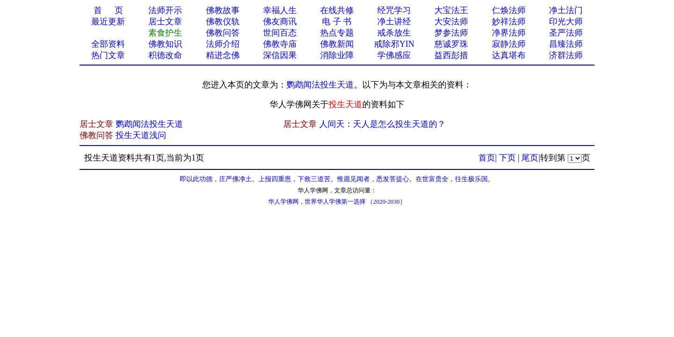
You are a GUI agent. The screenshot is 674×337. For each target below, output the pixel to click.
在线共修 (337, 10)
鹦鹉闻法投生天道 (320, 84)
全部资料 (108, 44)
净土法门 (566, 10)
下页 (507, 157)
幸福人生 (280, 10)
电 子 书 (337, 21)
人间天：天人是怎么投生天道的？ (382, 124)
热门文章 (108, 55)
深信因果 (280, 55)
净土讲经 (394, 21)
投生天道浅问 (141, 135)
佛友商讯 (280, 21)
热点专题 (337, 32)
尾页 (529, 157)
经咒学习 (394, 10)
